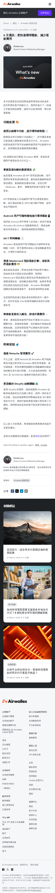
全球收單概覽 (8, 775)
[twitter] (17, 491)
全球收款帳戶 (8, 721)
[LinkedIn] (12, 869)
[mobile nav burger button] (49, 3)
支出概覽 (6, 744)
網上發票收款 (8, 805)
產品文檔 (33, 750)
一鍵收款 (6, 788)
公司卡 (5, 749)
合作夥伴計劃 (35, 789)
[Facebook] (3, 869)
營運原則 (33, 771)
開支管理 (6, 753)
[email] (26, 491)
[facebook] (12, 491)
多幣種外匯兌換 (9, 842)
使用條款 (33, 776)
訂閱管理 (6, 809)
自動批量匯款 (8, 847)
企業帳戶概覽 (8, 716)
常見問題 (33, 819)
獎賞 (31, 794)
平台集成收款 (35, 725)
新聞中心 (33, 815)
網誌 (15, 23)
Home (6, 23)
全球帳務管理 (35, 721)
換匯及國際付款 (9, 725)
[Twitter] (8, 869)
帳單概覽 (6, 800)
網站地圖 (34, 864)
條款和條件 (37, 890)
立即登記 (44, 12)
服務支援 (33, 824)
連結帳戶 (6, 829)
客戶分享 (33, 810)
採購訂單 (6, 762)
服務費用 (33, 738)
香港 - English (41, 445)
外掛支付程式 (8, 784)
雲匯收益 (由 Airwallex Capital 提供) (12, 731)
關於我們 (33, 767)
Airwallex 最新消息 (29, 23)
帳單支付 (6, 758)
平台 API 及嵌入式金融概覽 (13, 823)
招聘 (31, 785)
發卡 (4, 851)
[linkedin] (21, 491)
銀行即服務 (34, 716)
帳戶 (4, 833)
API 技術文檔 (35, 754)
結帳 (4, 779)
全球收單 (6, 838)
